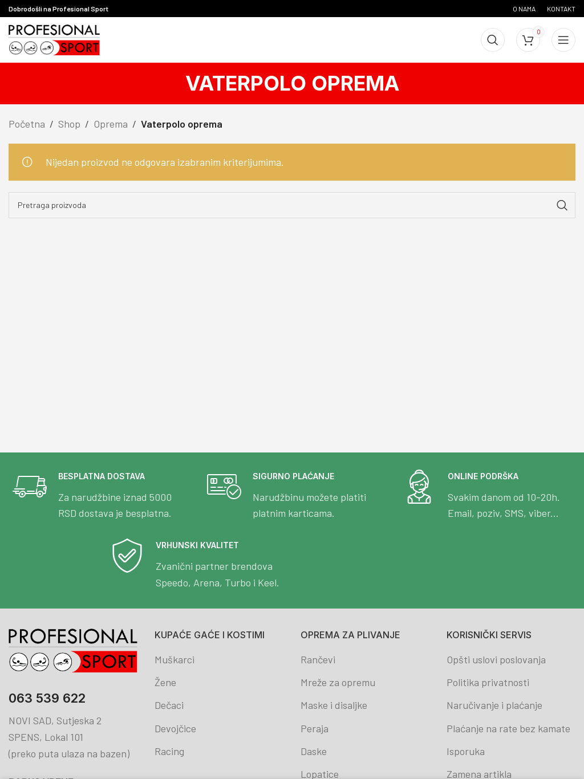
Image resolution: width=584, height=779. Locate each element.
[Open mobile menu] (563, 39)
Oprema (111, 123)
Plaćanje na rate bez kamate (508, 728)
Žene (165, 682)
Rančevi (318, 659)
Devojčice (175, 728)
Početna (27, 123)
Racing (169, 751)
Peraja (314, 728)
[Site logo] (54, 38)
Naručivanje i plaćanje (494, 705)
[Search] (492, 39)
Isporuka (466, 751)
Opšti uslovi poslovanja (496, 659)
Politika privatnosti (488, 682)
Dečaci (169, 705)
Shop (69, 123)
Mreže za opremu (338, 682)
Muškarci (174, 659)
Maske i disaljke (334, 705)
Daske (314, 751)
